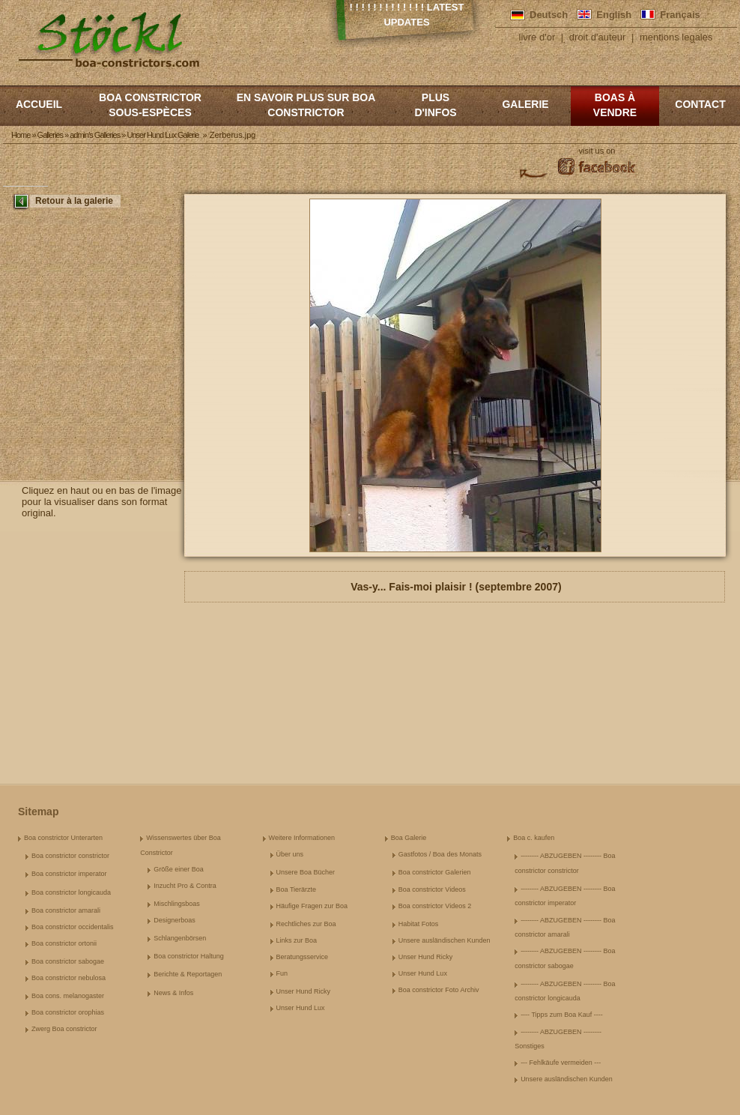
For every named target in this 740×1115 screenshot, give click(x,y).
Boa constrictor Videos (432, 889)
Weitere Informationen (302, 837)
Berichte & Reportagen (188, 974)
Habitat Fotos (418, 924)
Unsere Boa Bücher (306, 872)
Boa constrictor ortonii (64, 943)
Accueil (39, 104)
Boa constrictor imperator (69, 873)
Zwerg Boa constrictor (64, 1029)
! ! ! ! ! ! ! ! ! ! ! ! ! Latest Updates (407, 14)
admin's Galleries (95, 134)
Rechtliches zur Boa (306, 924)
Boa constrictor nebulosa (68, 978)
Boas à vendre (615, 104)
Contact (700, 104)
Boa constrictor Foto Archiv (438, 990)
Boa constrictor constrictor (70, 855)
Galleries (50, 134)
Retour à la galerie (74, 201)
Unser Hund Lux (300, 1008)
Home (20, 134)
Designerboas (174, 920)
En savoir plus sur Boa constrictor (306, 104)
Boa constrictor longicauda (71, 892)
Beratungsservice (302, 957)
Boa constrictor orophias (67, 1012)
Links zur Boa (297, 940)
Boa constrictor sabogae (67, 961)
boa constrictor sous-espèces (150, 104)
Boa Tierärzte (296, 889)
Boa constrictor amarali (65, 910)
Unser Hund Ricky (303, 991)
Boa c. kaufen (533, 837)
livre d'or (537, 37)
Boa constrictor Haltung (189, 956)
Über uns (290, 854)
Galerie (525, 104)
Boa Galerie (409, 837)
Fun (282, 973)
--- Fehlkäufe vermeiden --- (561, 1062)
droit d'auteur (597, 37)
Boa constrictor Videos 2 (434, 906)
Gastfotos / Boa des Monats (440, 854)
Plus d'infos (435, 104)
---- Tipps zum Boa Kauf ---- (562, 1014)
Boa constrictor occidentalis (72, 927)
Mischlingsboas (177, 903)
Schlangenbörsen (180, 938)
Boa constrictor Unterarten (63, 837)
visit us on (597, 150)
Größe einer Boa (179, 869)
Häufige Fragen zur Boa (312, 906)
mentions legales (676, 37)
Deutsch (549, 14)
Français (680, 14)
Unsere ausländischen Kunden (444, 940)
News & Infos (173, 993)
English (613, 14)
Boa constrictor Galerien (434, 872)
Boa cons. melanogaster (67, 996)
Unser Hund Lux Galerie (162, 134)
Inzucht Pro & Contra (185, 885)
